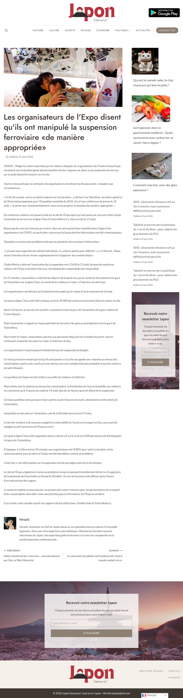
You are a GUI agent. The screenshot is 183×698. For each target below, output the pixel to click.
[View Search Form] (6, 30)
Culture (54, 30)
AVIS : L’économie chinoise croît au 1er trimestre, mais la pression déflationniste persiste (154, 206)
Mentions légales (151, 671)
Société (70, 30)
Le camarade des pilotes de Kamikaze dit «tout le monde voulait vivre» (94, 555)
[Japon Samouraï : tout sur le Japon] (91, 12)
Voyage (86, 30)
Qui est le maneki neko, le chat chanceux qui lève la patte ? (153, 82)
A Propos (174, 677)
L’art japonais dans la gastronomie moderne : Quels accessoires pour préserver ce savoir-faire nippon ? (153, 135)
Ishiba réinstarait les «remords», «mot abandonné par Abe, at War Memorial (32, 555)
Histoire (38, 30)
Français (149, 695)
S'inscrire (155, 362)
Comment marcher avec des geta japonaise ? (155, 187)
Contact (174, 671)
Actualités (143, 30)
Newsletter (167, 30)
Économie (103, 30)
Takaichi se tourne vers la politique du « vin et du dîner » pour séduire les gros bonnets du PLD (155, 229)
